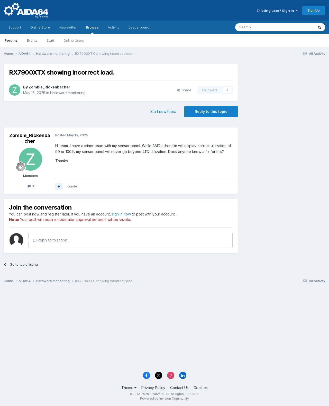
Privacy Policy (153, 387)
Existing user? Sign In (277, 10)
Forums (11, 40)
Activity (113, 27)
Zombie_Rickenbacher (49, 87)
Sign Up (314, 10)
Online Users (73, 40)
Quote (72, 186)
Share (184, 90)
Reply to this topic (211, 111)
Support (14, 27)
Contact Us (179, 387)
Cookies (201, 387)
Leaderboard (139, 27)
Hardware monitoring (68, 93)
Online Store (40, 27)
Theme (128, 387)
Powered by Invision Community (164, 398)
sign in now (121, 214)
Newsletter (68, 27)
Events (32, 40)
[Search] (261, 27)
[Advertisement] (284, 98)
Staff (50, 40)
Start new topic (163, 111)
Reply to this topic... (51, 240)
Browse (92, 29)
